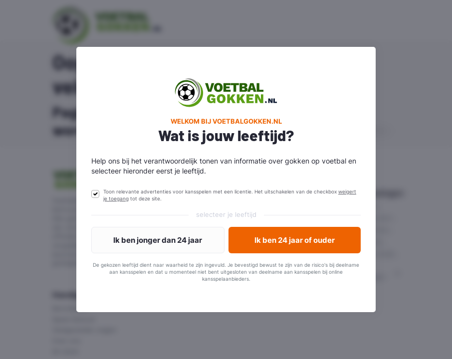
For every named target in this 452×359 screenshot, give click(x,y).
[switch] (95, 194)
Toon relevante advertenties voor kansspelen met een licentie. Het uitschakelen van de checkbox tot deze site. (229, 194)
